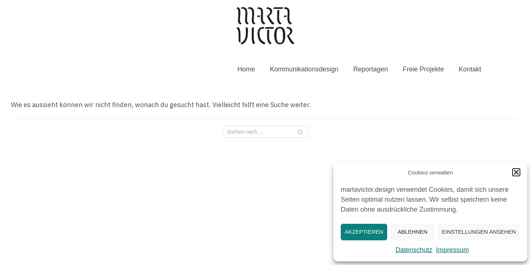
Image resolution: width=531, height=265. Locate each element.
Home (246, 69)
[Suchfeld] (265, 132)
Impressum (452, 250)
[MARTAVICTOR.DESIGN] (265, 26)
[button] (516, 172)
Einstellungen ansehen (479, 232)
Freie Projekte (423, 69)
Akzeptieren (364, 232)
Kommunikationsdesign (304, 69)
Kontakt (470, 69)
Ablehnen (412, 232)
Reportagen (370, 69)
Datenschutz (413, 250)
